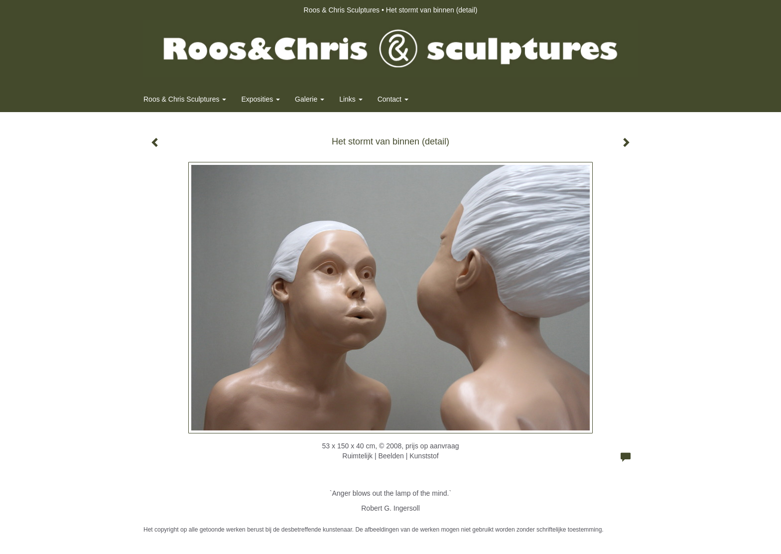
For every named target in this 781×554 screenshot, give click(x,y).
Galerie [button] (309, 99)
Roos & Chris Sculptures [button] (184, 99)
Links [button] (351, 99)
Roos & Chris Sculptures (342, 10)
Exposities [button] (260, 99)
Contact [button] (393, 99)
